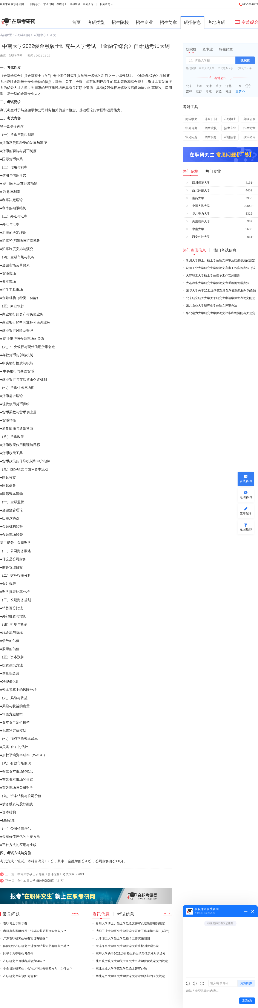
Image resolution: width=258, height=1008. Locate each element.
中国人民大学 (206, 68)
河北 (229, 86)
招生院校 (120, 22)
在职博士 (62, 4)
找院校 (191, 49)
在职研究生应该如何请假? (20, 976)
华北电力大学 (225, 68)
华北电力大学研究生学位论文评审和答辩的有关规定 (130, 976)
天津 (209, 86)
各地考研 (216, 22)
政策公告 (249, 137)
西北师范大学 (201, 190)
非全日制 (48, 4)
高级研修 (75, 4)
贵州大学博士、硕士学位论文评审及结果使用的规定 (130, 923)
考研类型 (96, 22)
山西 (238, 86)
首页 (76, 22)
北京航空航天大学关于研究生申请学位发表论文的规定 (132, 961)
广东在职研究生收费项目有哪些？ (25, 938)
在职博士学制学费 (15, 923)
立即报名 (246, 513)
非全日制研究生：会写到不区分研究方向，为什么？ (37, 968)
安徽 (219, 91)
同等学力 (35, 4)
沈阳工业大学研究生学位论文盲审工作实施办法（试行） (133, 931)
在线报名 (246, 22)
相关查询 (105, 4)
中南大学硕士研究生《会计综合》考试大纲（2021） (52, 874)
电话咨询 (246, 497)
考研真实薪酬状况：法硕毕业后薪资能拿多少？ (34, 931)
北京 (189, 86)
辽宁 (248, 86)
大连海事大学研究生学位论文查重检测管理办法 (127, 946)
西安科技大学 (201, 236)
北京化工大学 (244, 68)
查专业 (208, 49)
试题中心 (40, 35)
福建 (229, 91)
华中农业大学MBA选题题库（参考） (41, 880)
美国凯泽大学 (201, 221)
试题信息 (230, 137)
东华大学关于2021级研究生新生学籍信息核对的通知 (131, 953)
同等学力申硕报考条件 (18, 953)
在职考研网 (17, 4)
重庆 (219, 86)
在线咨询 (246, 481)
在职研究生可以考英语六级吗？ (24, 961)
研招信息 (192, 22)
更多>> (240, 91)
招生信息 (211, 137)
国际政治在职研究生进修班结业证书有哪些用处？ (36, 946)
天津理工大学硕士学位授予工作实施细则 (123, 938)
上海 (199, 86)
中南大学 (198, 229)
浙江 (209, 91)
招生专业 (144, 22)
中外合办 (88, 4)
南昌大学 (198, 198)
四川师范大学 (201, 182)
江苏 (199, 91)
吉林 (189, 91)
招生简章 (168, 22)
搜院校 (245, 60)
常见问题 (191, 137)
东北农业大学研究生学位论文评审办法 (121, 968)
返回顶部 (246, 529)
